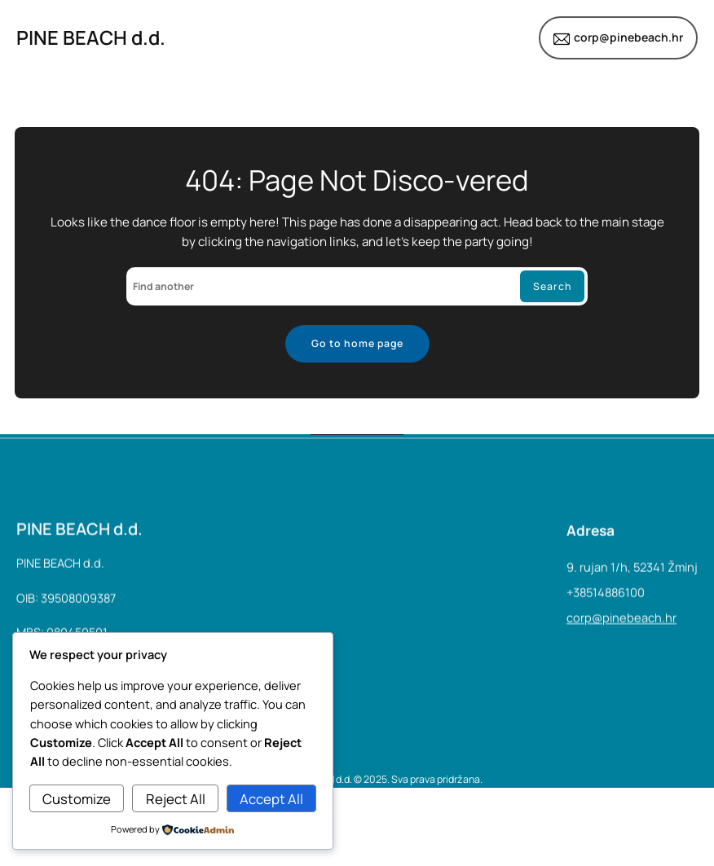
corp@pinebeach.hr (628, 37)
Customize (76, 798)
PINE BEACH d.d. (90, 37)
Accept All (271, 798)
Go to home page (357, 343)
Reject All (175, 798)
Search (552, 286)
